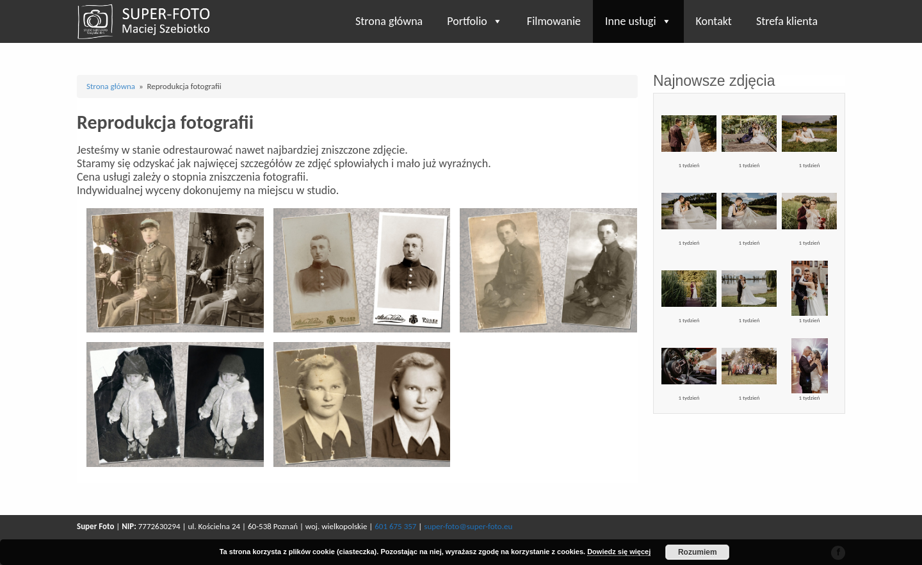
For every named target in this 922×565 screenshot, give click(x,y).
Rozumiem (697, 552)
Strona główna (389, 21)
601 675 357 (395, 526)
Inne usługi (638, 21)
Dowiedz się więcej (619, 551)
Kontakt (714, 21)
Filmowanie (554, 21)
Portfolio (475, 21)
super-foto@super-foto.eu (468, 526)
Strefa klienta (787, 21)
